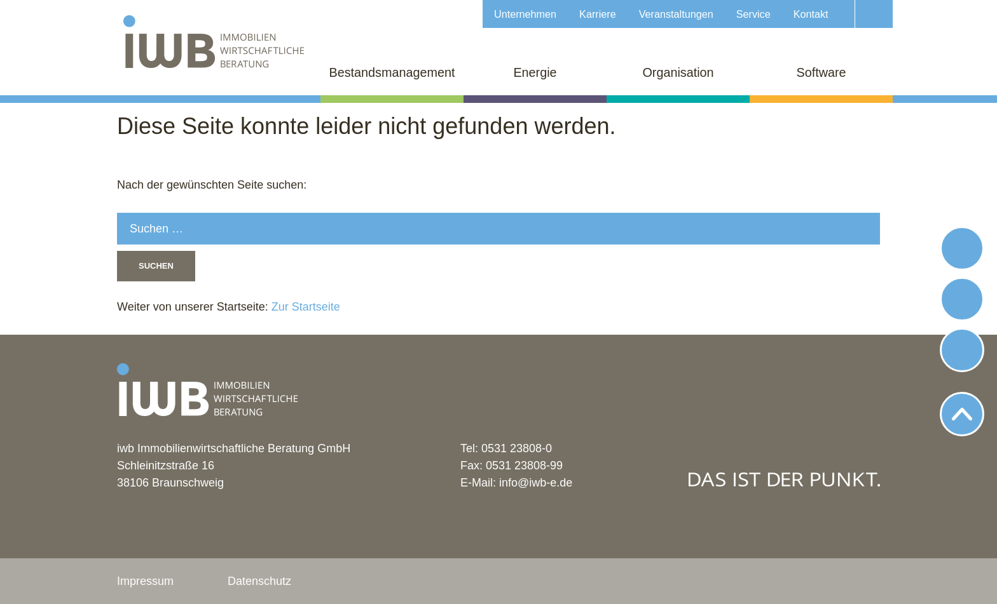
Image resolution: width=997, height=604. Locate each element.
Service (753, 14)
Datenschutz (259, 581)
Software (821, 72)
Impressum (145, 581)
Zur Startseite (304, 306)
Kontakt (811, 14)
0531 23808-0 (516, 448)
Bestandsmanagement (392, 72)
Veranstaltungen (676, 14)
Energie (534, 72)
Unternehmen (525, 14)
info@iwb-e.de (535, 482)
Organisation (677, 72)
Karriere (597, 14)
